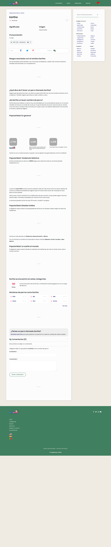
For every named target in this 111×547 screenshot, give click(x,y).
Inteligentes (80, 39)
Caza (92, 31)
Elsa (34, 392)
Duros (92, 38)
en (11, 525)
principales (78, 3)
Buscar (11, 515)
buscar (88, 3)
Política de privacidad (49, 540)
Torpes (92, 41)
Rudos (92, 29)
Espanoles (93, 52)
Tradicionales (80, 27)
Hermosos (79, 31)
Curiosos (93, 39)
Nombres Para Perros (14, 13)
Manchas (79, 54)
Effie (14, 388)
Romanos (93, 50)
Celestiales (94, 25)
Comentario (13, 450)
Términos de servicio (62, 540)
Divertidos (79, 29)
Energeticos (80, 41)
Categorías (12, 513)
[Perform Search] (97, 14)
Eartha (22, 13)
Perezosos (79, 43)
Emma (55, 392)
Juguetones (80, 38)
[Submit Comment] (17, 466)
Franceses (93, 56)
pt (10, 530)
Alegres (93, 36)
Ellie (54, 388)
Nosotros (12, 517)
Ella (34, 388)
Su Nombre (13, 443)
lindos (13, 376)
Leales (92, 43)
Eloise (14, 392)
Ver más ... (65, 397)
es (10, 527)
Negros (79, 50)
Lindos (78, 23)
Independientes (81, 36)
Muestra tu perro (14, 519)
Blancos (79, 48)
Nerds (92, 27)
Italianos (93, 54)
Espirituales (80, 25)
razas (68, 3)
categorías (58, 3)
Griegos (93, 48)
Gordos (79, 56)
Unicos (92, 23)
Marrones (79, 52)
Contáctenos (13, 522)
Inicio (10, 511)
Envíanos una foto (16, 425)
